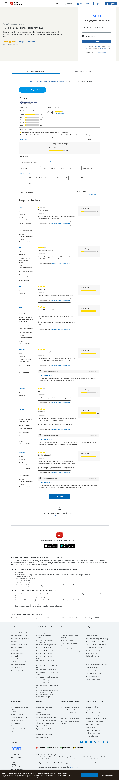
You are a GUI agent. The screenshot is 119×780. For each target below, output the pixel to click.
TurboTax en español (17, 670)
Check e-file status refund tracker (46, 717)
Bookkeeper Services (93, 733)
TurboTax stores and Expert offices (47, 677)
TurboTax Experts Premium (44, 650)
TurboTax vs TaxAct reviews (70, 719)
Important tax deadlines (93, 673)
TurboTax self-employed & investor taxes (44, 640)
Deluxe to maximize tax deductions (43, 636)
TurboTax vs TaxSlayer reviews (71, 716)
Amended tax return (92, 653)
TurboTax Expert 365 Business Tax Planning (47, 673)
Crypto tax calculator (42, 726)
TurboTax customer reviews (70, 707)
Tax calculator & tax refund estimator (44, 710)
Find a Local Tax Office (43, 683)
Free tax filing (40, 633)
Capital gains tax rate (92, 656)
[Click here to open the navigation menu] (6, 3)
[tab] (36, 72)
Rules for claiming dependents (96, 644)
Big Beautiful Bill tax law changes (21, 729)
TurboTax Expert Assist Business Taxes (46, 665)
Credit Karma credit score (94, 721)
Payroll (88, 710)
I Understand (89, 775)
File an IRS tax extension (19, 717)
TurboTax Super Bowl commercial (72, 710)
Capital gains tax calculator (44, 729)
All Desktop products (68, 640)
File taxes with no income (94, 647)
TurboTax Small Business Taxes (46, 670)
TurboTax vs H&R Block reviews (71, 713)
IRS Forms (14, 641)
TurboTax (30, 81)
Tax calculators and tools (44, 707)
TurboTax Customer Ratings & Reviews (50, 81)
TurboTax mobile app (18, 665)
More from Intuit (91, 727)
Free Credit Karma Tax (93, 724)
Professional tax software (94, 716)
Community (14, 726)
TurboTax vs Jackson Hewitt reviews (70, 722)
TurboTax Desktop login (69, 633)
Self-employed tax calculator (45, 723)
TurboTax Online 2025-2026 (20, 636)
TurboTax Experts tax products (46, 647)
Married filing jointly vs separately (97, 639)
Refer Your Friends (17, 732)
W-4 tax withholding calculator (46, 720)
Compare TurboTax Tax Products (21, 633)
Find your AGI (90, 662)
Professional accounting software (96, 719)
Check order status (67, 646)
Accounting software (92, 707)
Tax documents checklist (44, 735)
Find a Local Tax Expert (43, 680)
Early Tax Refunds (16, 668)
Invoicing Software (92, 736)
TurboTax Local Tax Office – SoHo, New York (47, 686)
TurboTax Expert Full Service (45, 653)
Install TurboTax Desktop (69, 643)
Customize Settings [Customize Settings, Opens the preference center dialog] (107, 775)
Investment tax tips (92, 668)
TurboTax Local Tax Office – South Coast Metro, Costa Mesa (47, 690)
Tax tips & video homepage (95, 633)
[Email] (96, 31)
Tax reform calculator (42, 737)
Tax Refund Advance (17, 647)
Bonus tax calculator (42, 732)
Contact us (14, 711)
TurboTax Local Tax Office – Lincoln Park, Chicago (45, 695)
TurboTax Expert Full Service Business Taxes (45, 661)
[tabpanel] (59, 286)
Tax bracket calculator (43, 714)
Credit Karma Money (17, 653)
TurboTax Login (16, 723)
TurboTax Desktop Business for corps (71, 652)
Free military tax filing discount (46, 645)
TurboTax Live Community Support (19, 707)
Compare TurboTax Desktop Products (70, 636)
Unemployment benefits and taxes (97, 665)
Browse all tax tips (92, 636)
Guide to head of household (95, 641)
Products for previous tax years (21, 662)
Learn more (97, 22)
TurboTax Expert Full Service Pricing (45, 656)
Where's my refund (17, 714)
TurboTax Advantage (67, 649)
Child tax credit (91, 670)
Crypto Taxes (15, 650)
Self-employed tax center (19, 644)
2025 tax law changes (93, 679)
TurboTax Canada (16, 659)
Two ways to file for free (18, 720)
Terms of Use (73, 767)
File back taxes (90, 659)
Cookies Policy (41, 773)
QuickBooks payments (93, 713)
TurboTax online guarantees (20, 639)
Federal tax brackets (92, 676)
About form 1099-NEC (93, 650)
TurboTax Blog (15, 656)
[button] (58, 4)
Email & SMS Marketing (93, 730)
